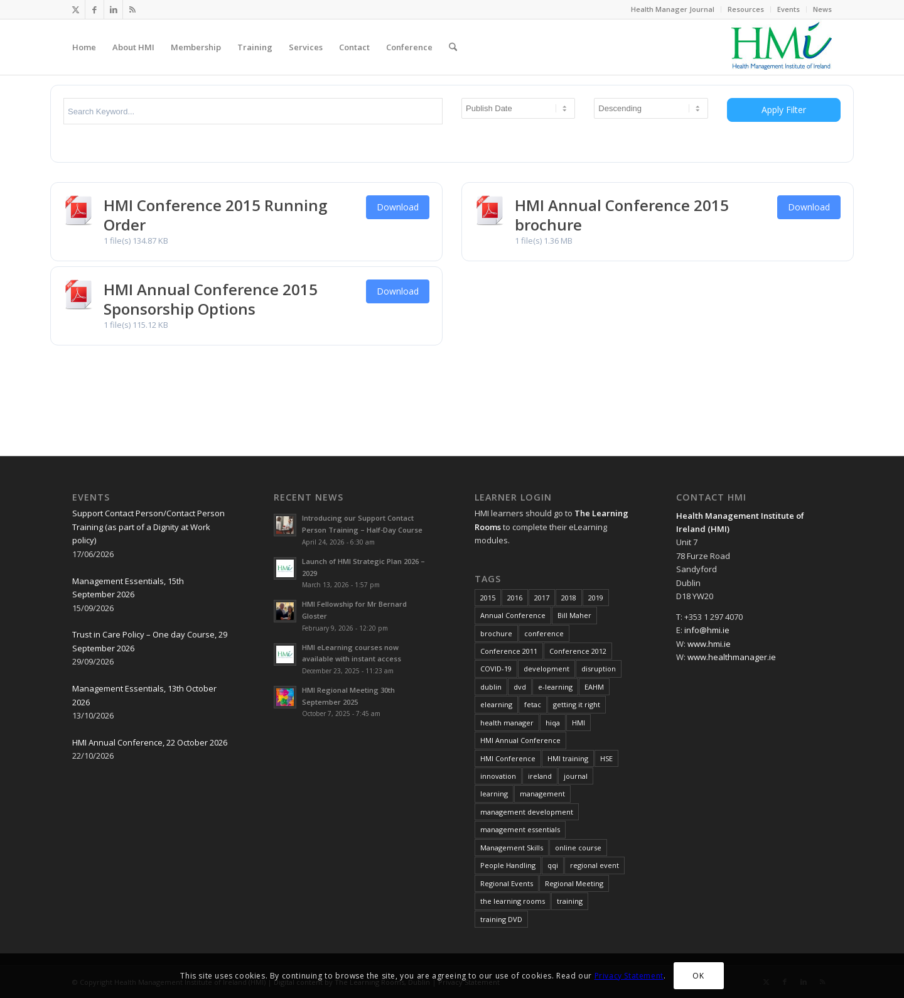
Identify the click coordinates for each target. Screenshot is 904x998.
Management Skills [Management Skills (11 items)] (511, 847)
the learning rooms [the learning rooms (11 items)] (512, 901)
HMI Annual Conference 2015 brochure (622, 215)
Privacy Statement (629, 975)
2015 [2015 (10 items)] (487, 597)
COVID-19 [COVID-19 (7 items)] (496, 668)
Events (788, 9)
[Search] (453, 47)
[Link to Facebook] (94, 9)
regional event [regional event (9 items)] (594, 865)
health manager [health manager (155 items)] (507, 722)
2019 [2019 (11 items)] (595, 597)
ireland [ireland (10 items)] (540, 776)
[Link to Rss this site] (132, 9)
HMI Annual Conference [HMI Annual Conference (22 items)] (520, 740)
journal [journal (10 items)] (576, 776)
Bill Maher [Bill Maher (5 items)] (574, 615)
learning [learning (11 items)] (494, 793)
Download (398, 207)
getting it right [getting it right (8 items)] (576, 704)
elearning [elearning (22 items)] (496, 704)
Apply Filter (783, 110)
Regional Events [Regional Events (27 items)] (506, 883)
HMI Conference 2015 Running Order (215, 215)
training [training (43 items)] (570, 901)
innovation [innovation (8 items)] (498, 776)
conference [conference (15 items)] (544, 633)
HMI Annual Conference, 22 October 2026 (149, 742)
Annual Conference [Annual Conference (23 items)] (513, 615)
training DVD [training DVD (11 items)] (501, 919)
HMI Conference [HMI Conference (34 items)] (507, 758)
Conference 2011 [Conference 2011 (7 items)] (508, 651)
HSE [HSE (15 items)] (606, 758)
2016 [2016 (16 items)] (514, 597)
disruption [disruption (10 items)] (598, 668)
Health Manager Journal (672, 9)
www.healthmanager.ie (731, 657)
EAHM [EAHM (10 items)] (594, 687)
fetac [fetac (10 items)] (532, 704)
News (822, 9)
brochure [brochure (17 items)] (496, 633)
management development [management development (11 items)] (526, 811)
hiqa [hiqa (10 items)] (553, 722)
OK (698, 975)
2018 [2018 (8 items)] (568, 597)
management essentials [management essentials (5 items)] (520, 829)
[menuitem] (673, 9)
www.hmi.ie (709, 643)
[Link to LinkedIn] (113, 9)
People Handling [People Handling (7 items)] (507, 865)
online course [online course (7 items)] (578, 847)
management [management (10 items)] (542, 793)
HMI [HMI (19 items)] (578, 722)
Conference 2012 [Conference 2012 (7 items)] (577, 651)
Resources (746, 9)
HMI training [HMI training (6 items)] (567, 758)
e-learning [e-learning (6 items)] (555, 687)
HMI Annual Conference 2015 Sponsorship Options (211, 299)
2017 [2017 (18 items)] (541, 597)
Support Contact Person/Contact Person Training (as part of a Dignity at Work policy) (148, 526)
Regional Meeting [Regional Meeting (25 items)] (574, 883)
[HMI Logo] (781, 47)
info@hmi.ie (706, 630)
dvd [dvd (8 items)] (520, 687)
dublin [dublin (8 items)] (491, 687)
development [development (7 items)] (546, 668)
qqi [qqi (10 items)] (552, 865)
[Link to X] (76, 9)
